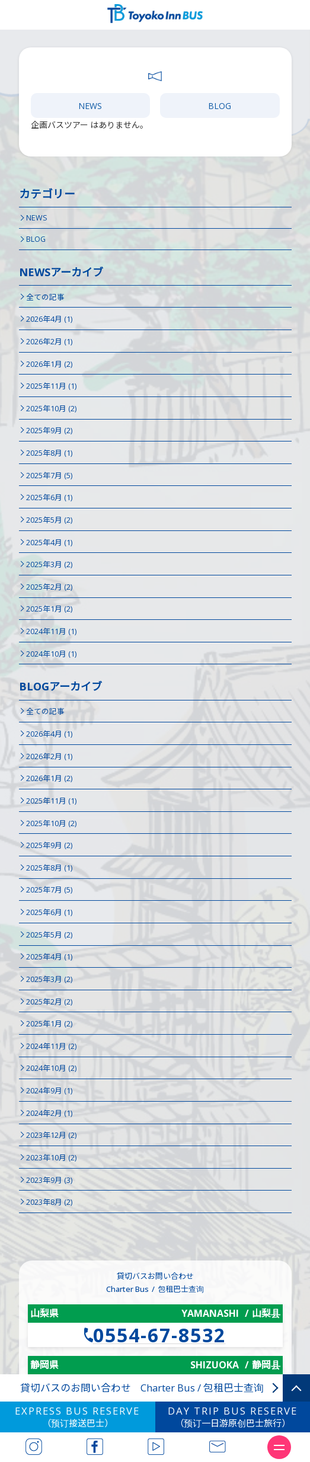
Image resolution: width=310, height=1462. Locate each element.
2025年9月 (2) (49, 431)
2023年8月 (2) (49, 1202)
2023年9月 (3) (49, 1180)
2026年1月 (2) (49, 364)
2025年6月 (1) (49, 497)
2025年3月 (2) (49, 564)
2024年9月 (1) (49, 1091)
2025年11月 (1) (51, 386)
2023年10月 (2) (51, 1158)
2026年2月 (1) (49, 342)
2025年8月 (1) (49, 453)
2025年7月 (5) (49, 476)
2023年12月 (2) (51, 1135)
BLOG (219, 105)
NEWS (90, 105)
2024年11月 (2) (51, 1046)
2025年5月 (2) (49, 520)
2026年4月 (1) (49, 319)
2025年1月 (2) (49, 609)
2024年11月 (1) (51, 631)
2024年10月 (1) (51, 654)
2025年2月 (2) (49, 587)
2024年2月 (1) (49, 1113)
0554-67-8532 (159, 1335)
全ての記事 (45, 297)
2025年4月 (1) (49, 543)
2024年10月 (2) (51, 1068)
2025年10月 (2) (51, 409)
